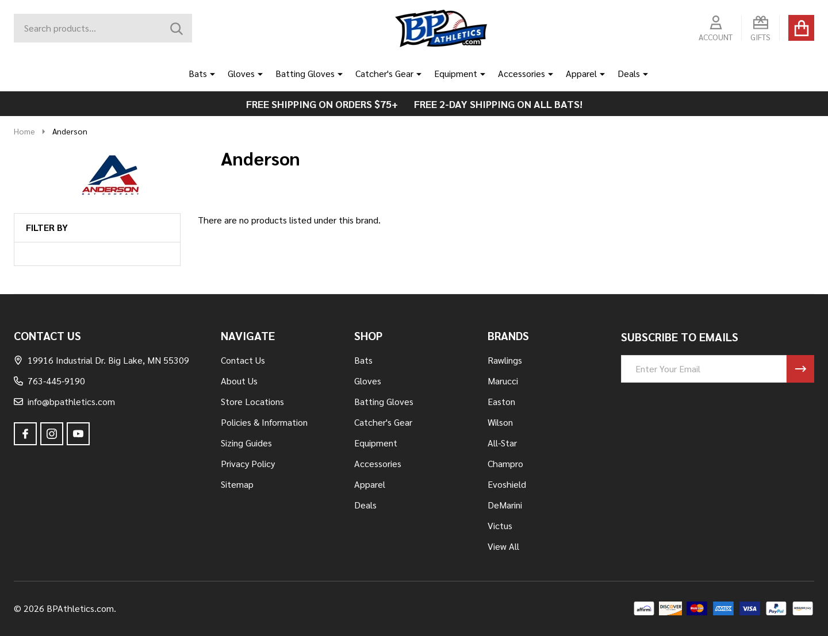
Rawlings (505, 360)
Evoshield (507, 484)
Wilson (500, 422)
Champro (505, 463)
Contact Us (243, 360)
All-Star (502, 443)
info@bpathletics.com (64, 401)
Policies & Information (264, 422)
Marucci (503, 381)
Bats (198, 73)
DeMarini (505, 505)
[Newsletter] (800, 369)
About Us (239, 381)
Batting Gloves (305, 73)
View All (503, 546)
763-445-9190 (49, 381)
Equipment (455, 73)
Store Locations (252, 401)
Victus (500, 525)
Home (24, 131)
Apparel (581, 73)
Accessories (521, 73)
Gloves (241, 73)
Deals (629, 73)
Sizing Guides (246, 443)
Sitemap (237, 484)
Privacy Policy (248, 463)
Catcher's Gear (384, 73)
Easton (501, 401)
